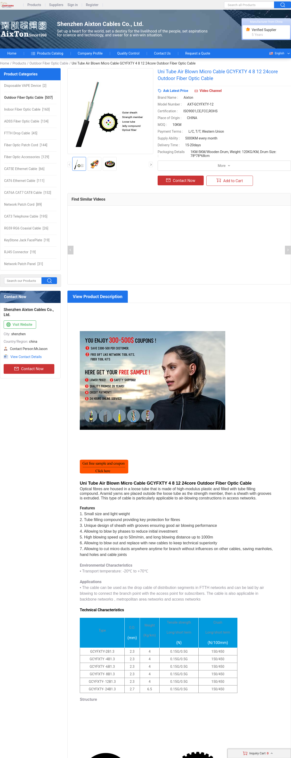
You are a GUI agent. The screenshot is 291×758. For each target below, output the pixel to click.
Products (34, 5)
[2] (25, 86)
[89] (23, 204)
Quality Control (128, 53)
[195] (25, 216)
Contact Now (28, 369)
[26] (26, 228)
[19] (26, 240)
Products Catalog (47, 53)
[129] (26, 157)
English (276, 53)
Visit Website (18, 324)
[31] (23, 264)
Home (11, 53)
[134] (26, 121)
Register (92, 5)
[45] (20, 133)
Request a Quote (197, 53)
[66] (24, 169)
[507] (28, 97)
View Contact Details (26, 357)
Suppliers (56, 5)
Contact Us (162, 53)
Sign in (72, 5)
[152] (27, 193)
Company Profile (90, 53)
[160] (27, 109)
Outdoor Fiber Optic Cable (48, 63)
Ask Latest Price (175, 91)
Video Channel (211, 91)
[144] (25, 145)
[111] (24, 181)
